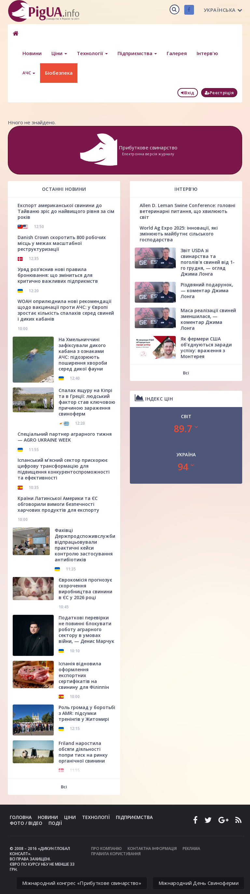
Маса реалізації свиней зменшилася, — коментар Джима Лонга (208, 319)
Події (55, 823)
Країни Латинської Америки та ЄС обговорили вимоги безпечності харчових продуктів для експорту (58, 504)
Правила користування (116, 853)
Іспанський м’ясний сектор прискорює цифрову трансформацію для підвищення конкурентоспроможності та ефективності (64, 469)
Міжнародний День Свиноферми (199, 883)
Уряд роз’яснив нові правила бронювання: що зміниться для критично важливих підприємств (58, 275)
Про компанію (106, 848)
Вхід (187, 93)
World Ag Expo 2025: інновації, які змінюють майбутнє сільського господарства (179, 234)
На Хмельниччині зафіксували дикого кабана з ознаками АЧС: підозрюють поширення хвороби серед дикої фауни (83, 354)
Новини (32, 53)
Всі (64, 787)
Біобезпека (59, 72)
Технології (92, 53)
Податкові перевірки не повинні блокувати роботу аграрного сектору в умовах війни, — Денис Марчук (86, 629)
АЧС (28, 73)
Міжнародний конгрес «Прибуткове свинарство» (81, 883)
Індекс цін (154, 398)
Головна (21, 817)
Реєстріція (219, 93)
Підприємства (137, 53)
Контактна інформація (152, 848)
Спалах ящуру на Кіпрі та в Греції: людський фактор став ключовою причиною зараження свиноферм (87, 402)
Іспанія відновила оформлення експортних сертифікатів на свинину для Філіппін (84, 675)
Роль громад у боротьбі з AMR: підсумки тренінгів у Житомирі (87, 713)
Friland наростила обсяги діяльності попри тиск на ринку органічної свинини (83, 752)
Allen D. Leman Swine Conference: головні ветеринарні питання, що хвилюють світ (187, 211)
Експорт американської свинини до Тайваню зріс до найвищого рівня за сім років (66, 211)
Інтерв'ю (207, 53)
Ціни (59, 53)
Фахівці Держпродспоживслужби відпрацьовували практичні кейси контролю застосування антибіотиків (85, 545)
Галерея (177, 53)
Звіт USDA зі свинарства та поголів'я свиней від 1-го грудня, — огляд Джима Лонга (208, 262)
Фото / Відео (26, 823)
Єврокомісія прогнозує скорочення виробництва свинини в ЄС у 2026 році (85, 588)
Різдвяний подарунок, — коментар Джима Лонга (207, 290)
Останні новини (64, 189)
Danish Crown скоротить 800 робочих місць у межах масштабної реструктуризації (62, 243)
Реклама (191, 848)
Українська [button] (223, 10)
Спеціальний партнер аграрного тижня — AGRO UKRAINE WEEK (65, 437)
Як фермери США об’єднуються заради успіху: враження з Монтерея (206, 347)
